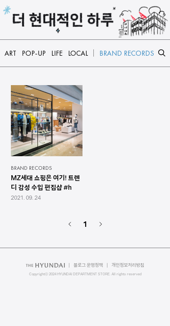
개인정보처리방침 (128, 265)
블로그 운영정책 (88, 265)
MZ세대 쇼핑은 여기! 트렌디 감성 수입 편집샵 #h (45, 183)
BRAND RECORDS (31, 168)
